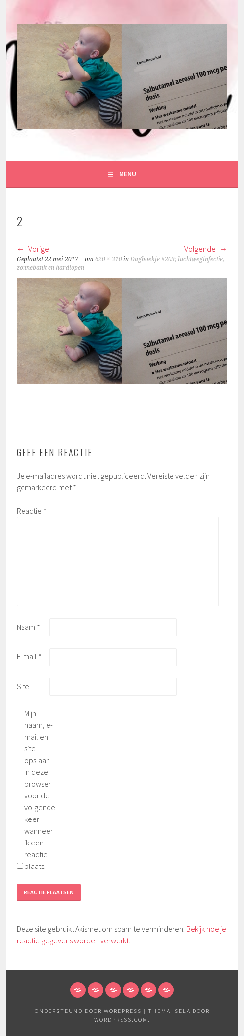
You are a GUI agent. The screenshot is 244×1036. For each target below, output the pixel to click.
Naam (28, 627)
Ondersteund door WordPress (88, 1010)
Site (23, 686)
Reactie (32, 511)
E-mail (29, 656)
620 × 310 (108, 259)
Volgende (205, 249)
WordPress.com (121, 1019)
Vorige (33, 249)
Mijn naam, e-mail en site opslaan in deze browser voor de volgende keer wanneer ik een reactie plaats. (39, 789)
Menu (127, 173)
